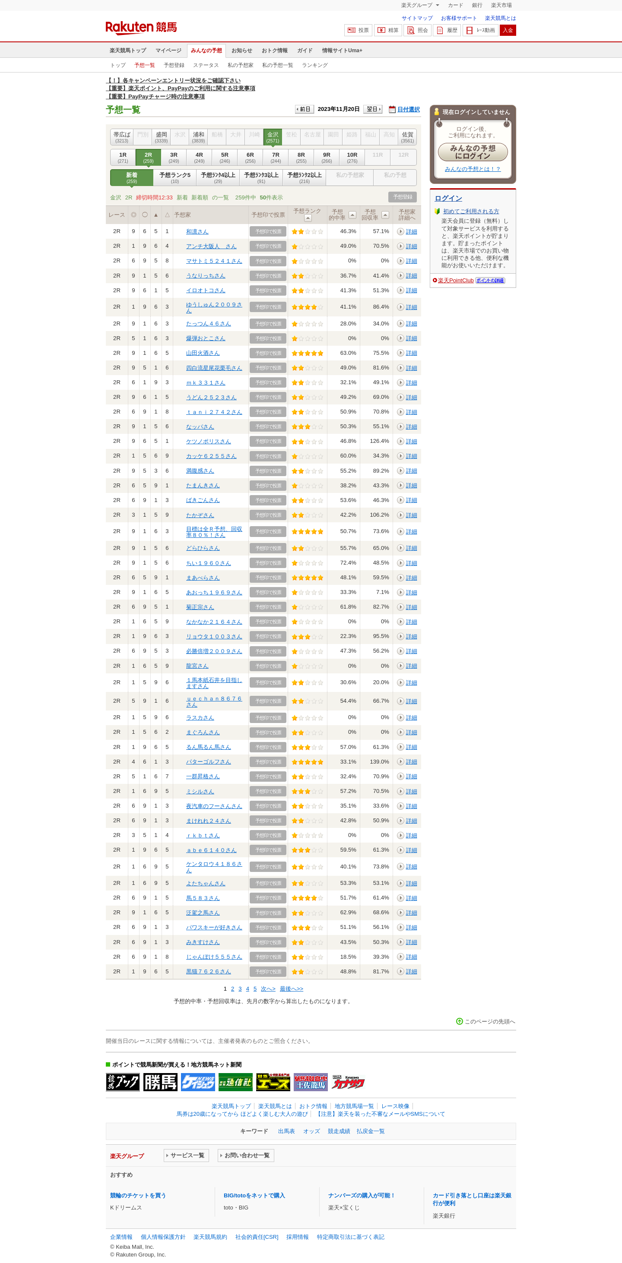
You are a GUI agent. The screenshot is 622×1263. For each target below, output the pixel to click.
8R (301, 158)
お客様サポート (459, 18)
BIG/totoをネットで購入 (254, 1195)
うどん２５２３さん (211, 397)
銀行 (477, 5)
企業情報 (121, 1237)
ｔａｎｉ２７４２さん (214, 412)
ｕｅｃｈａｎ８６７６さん (214, 701)
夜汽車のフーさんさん (214, 806)
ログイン (448, 198)
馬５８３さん (203, 898)
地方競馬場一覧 (354, 1106)
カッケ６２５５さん (211, 456)
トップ (118, 65)
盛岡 (161, 137)
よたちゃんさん (205, 883)
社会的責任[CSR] (257, 1237)
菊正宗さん (200, 607)
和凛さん (197, 231)
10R (352, 158)
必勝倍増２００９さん (214, 651)
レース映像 (395, 1106)
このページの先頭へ (490, 1021)
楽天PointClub (456, 280)
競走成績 (339, 1131)
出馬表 (286, 1131)
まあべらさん (203, 578)
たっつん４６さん (208, 323)
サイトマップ (417, 18)
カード (455, 5)
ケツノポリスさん (208, 441)
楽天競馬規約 (210, 1237)
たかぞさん (200, 515)
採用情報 (297, 1237)
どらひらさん (203, 548)
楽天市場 (501, 5)
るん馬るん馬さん (208, 747)
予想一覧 (144, 65)
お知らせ (242, 50)
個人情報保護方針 (163, 1237)
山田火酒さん (203, 353)
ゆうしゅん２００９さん (214, 307)
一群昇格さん (203, 776)
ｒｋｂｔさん (203, 835)
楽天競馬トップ (128, 50)
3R (174, 158)
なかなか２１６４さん (214, 622)
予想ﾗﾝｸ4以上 (218, 178)
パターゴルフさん (208, 761)
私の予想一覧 (277, 65)
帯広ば (122, 137)
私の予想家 (241, 65)
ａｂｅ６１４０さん (211, 850)
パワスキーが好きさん (214, 927)
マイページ (168, 50)
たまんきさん (203, 485)
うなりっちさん (205, 275)
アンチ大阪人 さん (211, 246)
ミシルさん (200, 791)
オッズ (311, 1131)
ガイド (305, 50)
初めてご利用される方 (471, 211)
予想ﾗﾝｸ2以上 (304, 178)
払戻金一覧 (371, 1131)
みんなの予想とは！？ (473, 169)
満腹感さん (200, 470)
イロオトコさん (205, 290)
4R (199, 158)
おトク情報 (275, 50)
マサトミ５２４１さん (214, 261)
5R (225, 158)
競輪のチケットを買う (138, 1195)
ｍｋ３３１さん (205, 382)
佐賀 (407, 137)
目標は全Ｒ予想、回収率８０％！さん (214, 532)
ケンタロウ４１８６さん (214, 867)
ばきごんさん (203, 500)
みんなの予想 (206, 50)
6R (250, 158)
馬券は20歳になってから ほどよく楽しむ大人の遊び (242, 1114)
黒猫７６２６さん (208, 971)
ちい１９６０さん (208, 563)
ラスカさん (200, 717)
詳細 (411, 231)
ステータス (206, 65)
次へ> (268, 988)
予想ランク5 (175, 178)
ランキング (315, 65)
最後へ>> (291, 988)
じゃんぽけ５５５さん (214, 957)
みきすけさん (203, 942)
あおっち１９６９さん (214, 592)
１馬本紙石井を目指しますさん (214, 683)
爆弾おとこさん (205, 338)
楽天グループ (417, 5)
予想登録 (174, 65)
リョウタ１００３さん (214, 636)
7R (276, 158)
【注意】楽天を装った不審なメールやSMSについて (380, 1114)
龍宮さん (197, 666)
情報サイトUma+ (342, 50)
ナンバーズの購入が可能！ (362, 1195)
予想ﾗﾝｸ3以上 (261, 178)
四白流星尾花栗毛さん (214, 368)
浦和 (198, 137)
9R (327, 158)
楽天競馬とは (500, 18)
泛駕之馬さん (203, 912)
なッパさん (200, 426)
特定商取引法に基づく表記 (350, 1237)
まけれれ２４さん (208, 821)
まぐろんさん (203, 732)
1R (123, 158)
